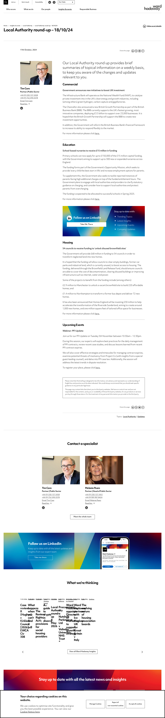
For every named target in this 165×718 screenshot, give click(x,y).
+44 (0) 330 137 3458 (29, 95)
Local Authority (27, 25)
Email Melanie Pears (93, 500)
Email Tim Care (26, 101)
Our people (45, 9)
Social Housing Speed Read (124, 599)
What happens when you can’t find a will (82, 606)
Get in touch (25, 2)
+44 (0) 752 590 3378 (29, 98)
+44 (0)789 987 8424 (93, 497)
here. (97, 134)
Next (142, 652)
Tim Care (25, 88)
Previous (22, 652)
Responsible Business (88, 9)
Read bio (25, 104)
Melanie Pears (92, 488)
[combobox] (66, 2)
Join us (13, 2)
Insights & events (65, 9)
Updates (141, 417)
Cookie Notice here (30, 712)
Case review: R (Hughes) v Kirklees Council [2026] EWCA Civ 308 (36, 608)
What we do (28, 9)
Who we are (11, 9)
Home (5, 25)
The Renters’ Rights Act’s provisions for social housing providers (125, 608)
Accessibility (39, 2)
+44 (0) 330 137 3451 (94, 495)
